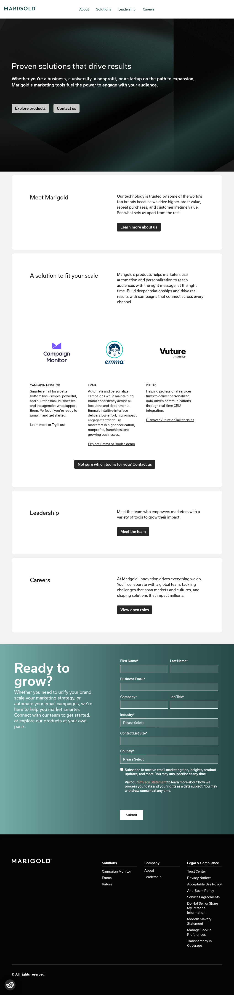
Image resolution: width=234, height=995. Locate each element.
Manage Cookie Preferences (199, 932)
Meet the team (133, 531)
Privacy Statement (152, 782)
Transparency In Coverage (199, 943)
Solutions (103, 9)
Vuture (107, 884)
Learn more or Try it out (47, 425)
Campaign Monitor (116, 871)
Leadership (127, 9)
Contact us (66, 108)
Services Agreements (203, 897)
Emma (107, 878)
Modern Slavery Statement (199, 921)
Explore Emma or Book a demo (111, 444)
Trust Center (196, 871)
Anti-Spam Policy (200, 891)
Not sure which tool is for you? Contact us (115, 464)
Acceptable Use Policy (204, 884)
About (84, 9)
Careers (148, 9)
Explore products (30, 108)
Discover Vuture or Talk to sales (170, 420)
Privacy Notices (199, 878)
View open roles (134, 610)
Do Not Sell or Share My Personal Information (202, 907)
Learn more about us (138, 227)
